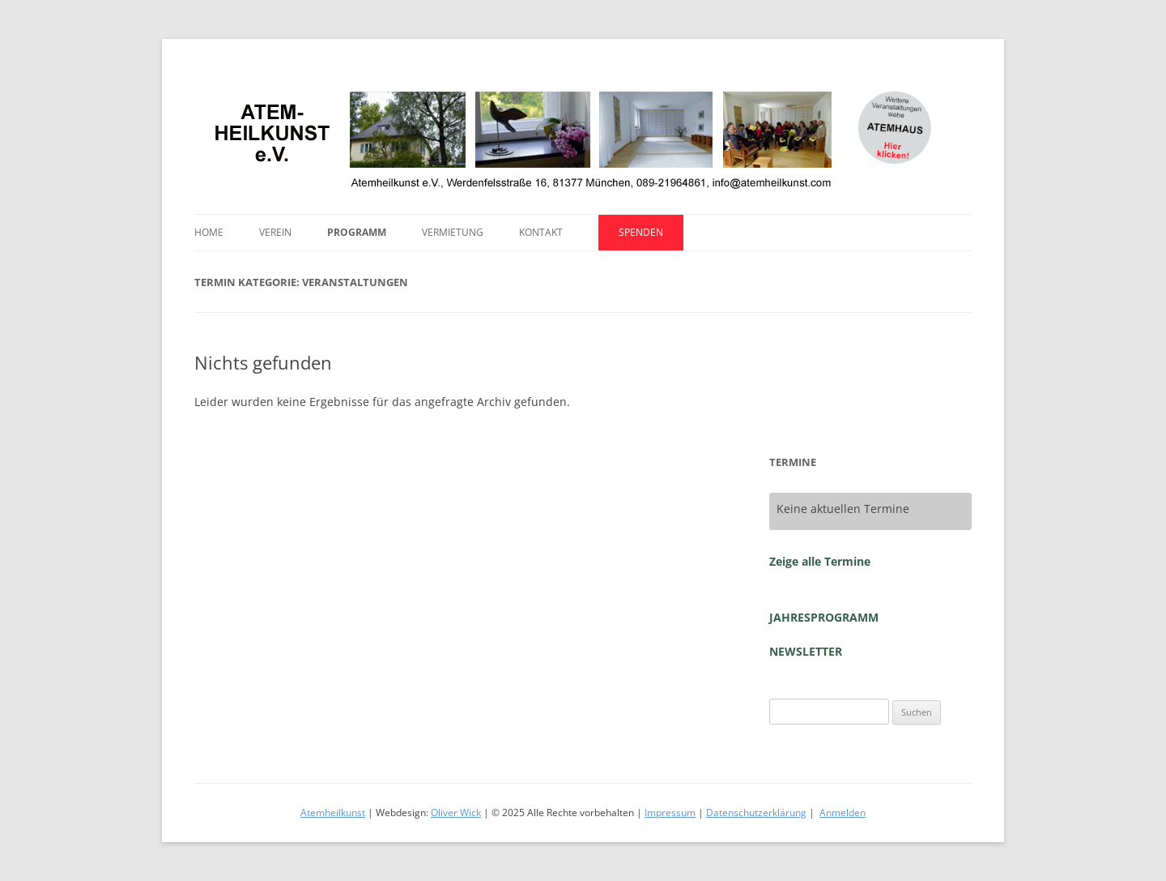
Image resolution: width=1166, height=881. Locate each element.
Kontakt (541, 232)
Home (208, 232)
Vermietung (452, 232)
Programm (356, 232)
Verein (275, 232)
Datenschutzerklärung (756, 812)
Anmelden (842, 812)
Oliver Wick (456, 812)
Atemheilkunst (332, 812)
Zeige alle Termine (819, 561)
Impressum (670, 812)
